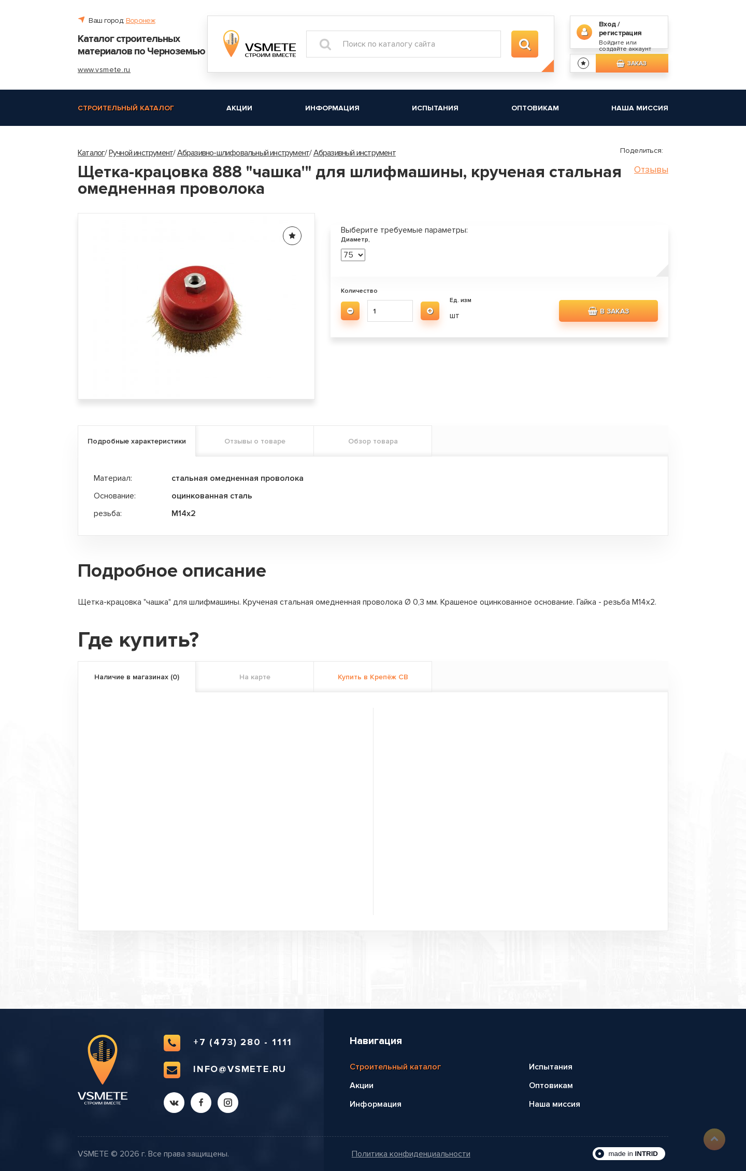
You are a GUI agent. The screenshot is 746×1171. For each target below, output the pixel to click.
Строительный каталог (126, 108)
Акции (239, 108)
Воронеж (140, 20)
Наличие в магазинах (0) (136, 677)
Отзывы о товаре (254, 441)
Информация (332, 108)
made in (633, 1154)
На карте (254, 677)
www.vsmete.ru (104, 69)
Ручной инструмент (141, 153)
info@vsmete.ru (225, 1070)
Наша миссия (639, 108)
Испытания (435, 108)
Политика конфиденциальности (411, 1154)
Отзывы (651, 169)
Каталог (91, 153)
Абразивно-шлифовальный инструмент (243, 153)
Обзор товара (373, 441)
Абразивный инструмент (354, 153)
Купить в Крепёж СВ (373, 677)
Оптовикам (535, 108)
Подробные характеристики (137, 441)
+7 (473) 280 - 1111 (228, 1043)
